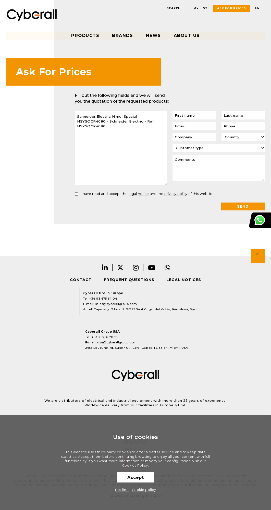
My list (200, 8)
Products (85, 35)
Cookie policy (144, 490)
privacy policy (175, 194)
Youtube (151, 267)
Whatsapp (167, 267)
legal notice (139, 194)
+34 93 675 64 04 (103, 298)
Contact (81, 279)
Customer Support (260, 220)
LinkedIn (105, 267)
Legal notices (183, 279)
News (153, 35)
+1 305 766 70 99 (105, 337)
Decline (122, 490)
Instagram (136, 267)
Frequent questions (129, 279)
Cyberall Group (31, 15)
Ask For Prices (231, 8)
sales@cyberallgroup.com (116, 304)
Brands (122, 35)
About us (187, 35)
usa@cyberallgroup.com (117, 342)
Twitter (120, 267)
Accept (135, 477)
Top (258, 256)
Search (174, 8)
